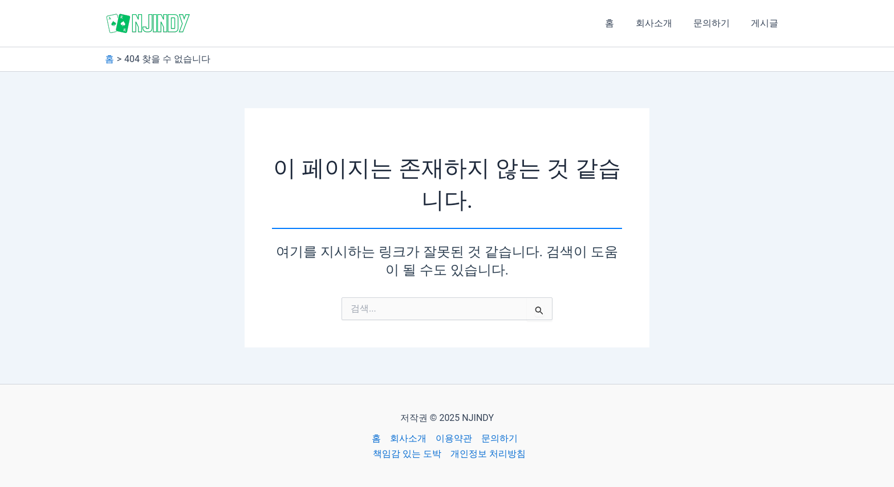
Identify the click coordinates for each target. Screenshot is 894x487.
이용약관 (454, 438)
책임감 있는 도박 (407, 453)
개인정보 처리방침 (488, 453)
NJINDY (225, 22)
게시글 (766, 23)
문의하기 (716, 23)
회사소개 (661, 23)
